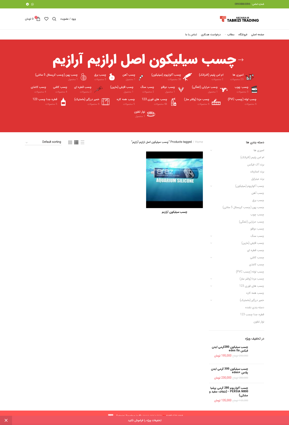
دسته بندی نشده (254, 307)
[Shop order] (43, 142)
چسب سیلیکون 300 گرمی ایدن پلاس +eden (229, 370)
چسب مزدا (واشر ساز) (252, 279)
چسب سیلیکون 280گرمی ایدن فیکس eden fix (230, 348)
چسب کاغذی (256, 264)
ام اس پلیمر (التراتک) (252, 157)
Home (199, 142)
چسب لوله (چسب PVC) (250, 271)
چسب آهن (257, 193)
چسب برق (258, 200)
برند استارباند (257, 171)
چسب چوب (257, 214)
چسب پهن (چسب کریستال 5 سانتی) (243, 207)
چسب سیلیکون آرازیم (174, 212)
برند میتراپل (257, 179)
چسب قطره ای (255, 250)
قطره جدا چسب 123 (252, 314)
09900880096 (242, 4)
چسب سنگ (257, 236)
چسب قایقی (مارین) (252, 243)
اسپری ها (259, 150)
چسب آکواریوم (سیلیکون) (249, 186)
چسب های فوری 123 (251, 286)
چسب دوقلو (257, 229)
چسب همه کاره (255, 293)
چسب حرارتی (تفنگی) (251, 222)
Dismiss (6, 420)
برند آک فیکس (255, 164)
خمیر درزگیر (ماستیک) (252, 300)
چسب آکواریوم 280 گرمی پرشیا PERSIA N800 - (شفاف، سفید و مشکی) (228, 391)
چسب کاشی (257, 257)
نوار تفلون (258, 321)
